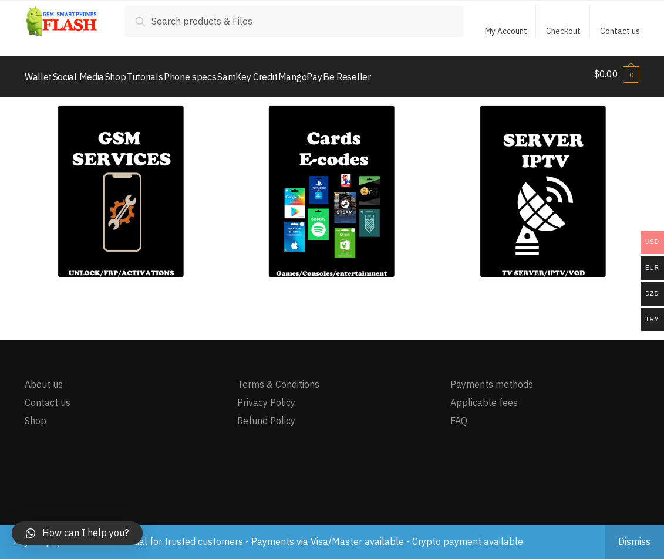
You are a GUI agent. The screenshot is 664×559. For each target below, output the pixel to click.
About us (44, 379)
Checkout (563, 31)
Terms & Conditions (278, 379)
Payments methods (491, 379)
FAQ (458, 415)
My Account (506, 31)
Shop (35, 415)
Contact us (620, 31)
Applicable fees (484, 397)
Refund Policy (266, 415)
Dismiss (634, 541)
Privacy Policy (266, 397)
